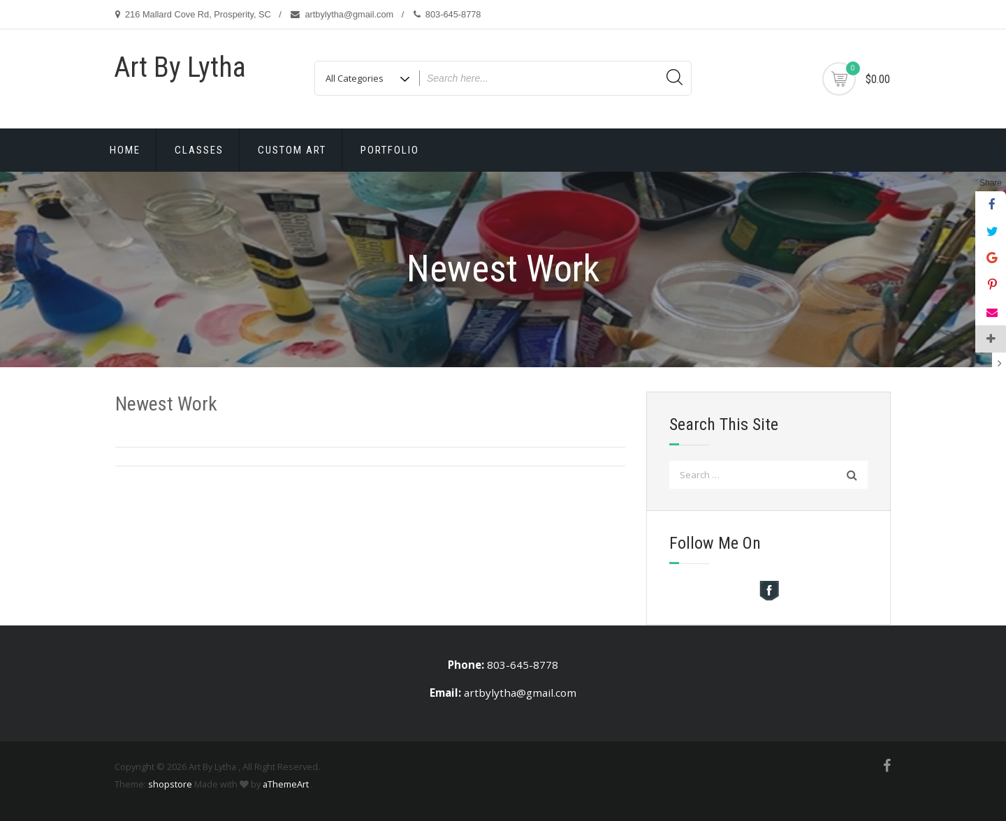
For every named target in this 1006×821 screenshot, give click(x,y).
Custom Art (292, 150)
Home (125, 150)
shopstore (170, 784)
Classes (199, 150)
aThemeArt (286, 784)
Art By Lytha (180, 67)
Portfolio (389, 150)
